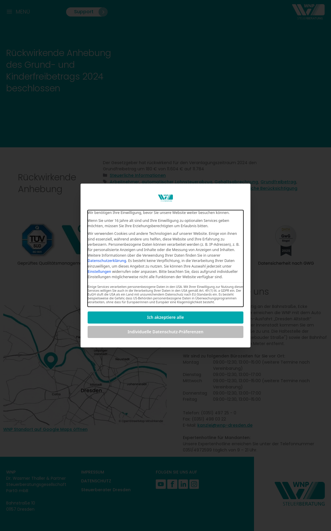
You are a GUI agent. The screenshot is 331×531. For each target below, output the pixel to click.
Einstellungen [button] (99, 271)
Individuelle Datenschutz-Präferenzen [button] (166, 331)
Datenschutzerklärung (107, 260)
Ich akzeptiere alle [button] (165, 317)
